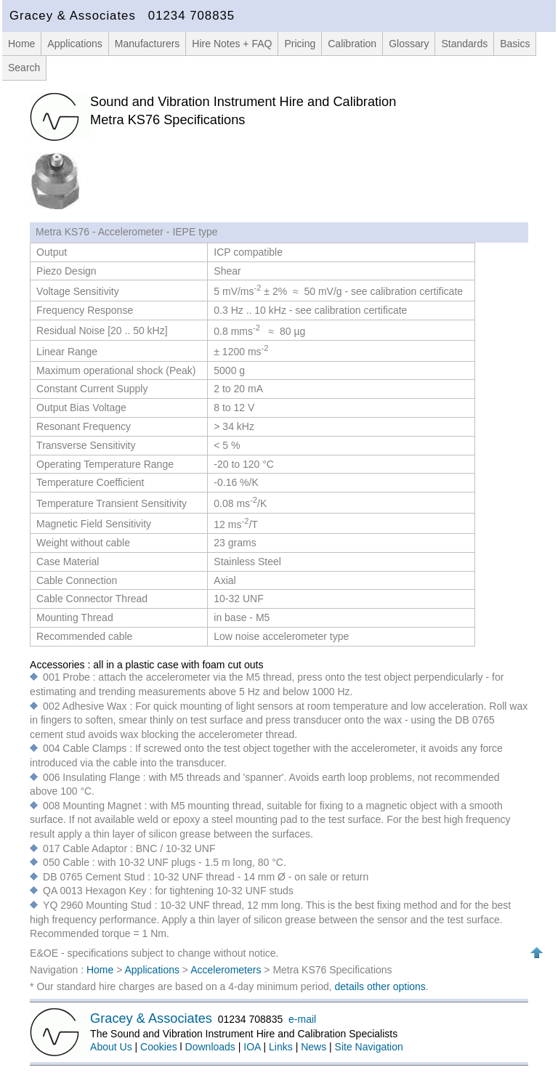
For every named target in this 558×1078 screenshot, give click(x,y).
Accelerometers (227, 970)
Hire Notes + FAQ (232, 43)
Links (281, 1047)
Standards (464, 43)
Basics (515, 43)
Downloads (210, 1047)
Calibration (352, 43)
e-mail (302, 1019)
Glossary (409, 43)
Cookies (158, 1047)
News (313, 1047)
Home (21, 43)
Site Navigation (369, 1047)
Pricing (299, 43)
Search (24, 67)
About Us (111, 1047)
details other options (380, 986)
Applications (74, 43)
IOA (251, 1047)
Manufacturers (147, 43)
